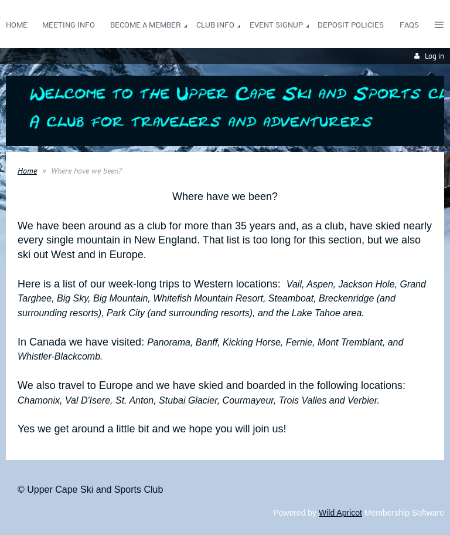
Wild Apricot (340, 512)
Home (27, 170)
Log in (434, 56)
